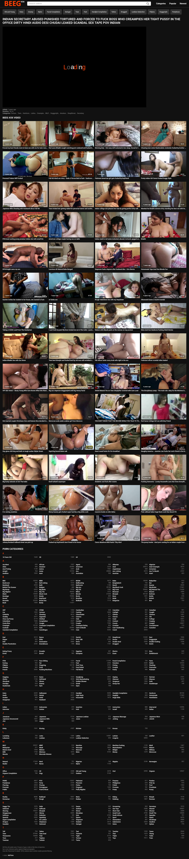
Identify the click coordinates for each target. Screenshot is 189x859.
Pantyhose (176, 12)
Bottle (151, 596)
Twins (78, 840)
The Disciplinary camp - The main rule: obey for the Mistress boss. (163, 391)
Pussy (151, 789)
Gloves (41, 681)
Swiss (115, 824)
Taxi (77, 831)
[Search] (148, 3)
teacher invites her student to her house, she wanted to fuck (23, 300)
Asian (41, 571)
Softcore (6, 815)
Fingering (42, 665)
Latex (41, 736)
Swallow (152, 822)
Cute (77, 630)
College (152, 619)
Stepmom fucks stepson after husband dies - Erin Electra (115, 269)
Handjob (79, 693)
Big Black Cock (118, 587)
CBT (4, 610)
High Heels (80, 695)
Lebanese (6, 738)
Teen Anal (42, 834)
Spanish (5, 817)
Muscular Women (45, 754)
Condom (79, 621)
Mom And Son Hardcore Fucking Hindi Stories (157, 330)
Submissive (117, 822)
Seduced (6, 809)
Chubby (5, 617)
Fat (40, 663)
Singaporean (7, 813)
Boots (78, 596)
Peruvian (79, 783)
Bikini (78, 592)
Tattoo (114, 12)
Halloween (43, 693)
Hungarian (6, 700)
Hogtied (115, 695)
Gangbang (79, 677)
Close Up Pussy (8, 619)
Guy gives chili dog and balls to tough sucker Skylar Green (23, 451)
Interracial (152, 707)
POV (40, 781)
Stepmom (79, 820)
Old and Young (10, 12)
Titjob (115, 836)
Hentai (41, 695)
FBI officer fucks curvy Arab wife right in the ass (111, 360)
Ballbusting (80, 583)
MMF (41, 745)
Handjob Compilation (99, 12)
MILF (47, 113)
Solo (77, 815)
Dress (78, 644)
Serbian (78, 809)
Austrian (116, 573)
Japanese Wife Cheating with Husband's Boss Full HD (21, 209)
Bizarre (151, 592)
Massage (79, 748)
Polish (115, 785)
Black (4, 594)
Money (115, 752)
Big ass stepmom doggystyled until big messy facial (67, 391)
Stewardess (117, 820)
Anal (114, 567)
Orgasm (152, 771)
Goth (151, 681)
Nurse (41, 764)
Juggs (41, 721)
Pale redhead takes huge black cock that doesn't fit (158, 512)
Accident (6, 565)
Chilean (115, 614)
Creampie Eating (81, 625)
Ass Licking (117, 571)
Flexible (5, 667)
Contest (115, 621)
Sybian (151, 824)
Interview (6, 709)
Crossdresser (154, 625)
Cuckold (5, 628)
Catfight (115, 612)
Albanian (116, 565)
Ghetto (5, 679)
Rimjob (151, 797)
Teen (77, 12)
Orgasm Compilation (10, 773)
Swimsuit (42, 824)
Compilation (43, 621)
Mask (41, 748)
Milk (4, 752)
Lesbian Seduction (138, 12)
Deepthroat (72, 113)
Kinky (4, 728)
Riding (115, 797)
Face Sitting (43, 661)
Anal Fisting (7, 569)
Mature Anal (7, 750)
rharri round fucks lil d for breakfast (107, 451)
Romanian (6, 799)
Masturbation (117, 748)
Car (4, 612)
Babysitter (152, 581)
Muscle (5, 754)
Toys (114, 838)
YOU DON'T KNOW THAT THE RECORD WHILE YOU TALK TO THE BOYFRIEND (117, 421)
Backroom (6, 583)
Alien (4, 567)
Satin (41, 806)
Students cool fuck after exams (106, 482)
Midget (115, 750)
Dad (4, 637)
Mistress (42, 752)
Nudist (5, 764)
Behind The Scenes (9, 587)
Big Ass (78, 587)
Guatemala (6, 686)
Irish (77, 709)
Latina (33, 113)
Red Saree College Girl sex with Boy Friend (156, 421)
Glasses (152, 679)
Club (77, 619)
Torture (13, 113)
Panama (115, 781)
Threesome (6, 836)
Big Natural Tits (154, 589)
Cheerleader (80, 614)
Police (78, 785)
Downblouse (43, 644)
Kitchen (78, 728)
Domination (43, 642)
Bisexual (116, 592)
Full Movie (79, 670)
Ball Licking (43, 583)
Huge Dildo (116, 697)
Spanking (42, 817)
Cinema (78, 617)
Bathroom (79, 585)
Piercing (5, 785)
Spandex (152, 815)
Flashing (152, 665)
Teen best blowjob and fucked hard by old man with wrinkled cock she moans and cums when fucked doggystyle (71, 360)
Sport (114, 817)
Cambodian (80, 610)
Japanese (42, 717)
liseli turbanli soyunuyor (57, 482)
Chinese (152, 614)
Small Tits (152, 813)
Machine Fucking (118, 745)
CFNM (41, 610)
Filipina (152, 12)
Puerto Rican (43, 789)
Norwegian (153, 762)
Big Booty (6, 589)
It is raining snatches (10, 512)
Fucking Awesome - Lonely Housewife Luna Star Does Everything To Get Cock (163, 482)
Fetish (151, 663)
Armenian (152, 569)
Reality (5, 797)
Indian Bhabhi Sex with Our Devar (14, 360)
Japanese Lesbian (82, 717)
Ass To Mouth (154, 571)
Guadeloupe (153, 684)
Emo (150, 651)
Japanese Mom (154, 717)
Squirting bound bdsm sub (58, 451)
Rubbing (115, 799)
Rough (41, 799)
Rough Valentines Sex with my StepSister (109, 300)
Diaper (5, 639)
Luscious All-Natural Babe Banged (61, 269)
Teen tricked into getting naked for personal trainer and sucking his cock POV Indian (71, 209)
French (5, 670)
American (79, 567)
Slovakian (79, 813)
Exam (114, 653)
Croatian (116, 625)
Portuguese (43, 787)
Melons (41, 750)
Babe (114, 581)
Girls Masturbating (82, 679)
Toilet (151, 836)
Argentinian (117, 569)
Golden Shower (81, 681)
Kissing (41, 728)
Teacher (115, 831)
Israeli (115, 709)
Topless (42, 838)
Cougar (41, 623)
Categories (161, 3)
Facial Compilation (53, 12)
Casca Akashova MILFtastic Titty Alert (108, 542)
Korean (115, 728)
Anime (41, 569)
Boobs (41, 596)
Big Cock (116, 589)
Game (41, 677)
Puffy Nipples (80, 789)
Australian (79, 573)
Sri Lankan (43, 820)
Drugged (124, 12)
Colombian (6, 621)
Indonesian (43, 707)
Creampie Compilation (47, 625)
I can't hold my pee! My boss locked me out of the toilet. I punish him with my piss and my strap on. (71, 330)
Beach (115, 585)
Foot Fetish (80, 667)
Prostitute (152, 787)
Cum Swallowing (118, 628)
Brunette (6, 600)
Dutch (151, 644)
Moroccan (152, 752)
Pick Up (152, 783)
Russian (152, 799)
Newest (183, 3)
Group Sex (116, 684)
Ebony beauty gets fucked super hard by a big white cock (68, 512)
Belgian (42, 587)
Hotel (41, 697)
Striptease (42, 822)
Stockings (152, 820)
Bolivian (152, 594)
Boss (114, 596)
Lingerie (115, 738)
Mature (151, 748)
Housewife (79, 697)
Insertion (79, 707)
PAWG (5, 781)
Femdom (116, 663)
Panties (152, 781)
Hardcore (26, 113)
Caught (151, 612)
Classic (115, 617)
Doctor (115, 639)
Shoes (78, 811)
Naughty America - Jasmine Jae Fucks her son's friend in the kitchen (163, 451)
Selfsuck (42, 809)
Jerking (115, 719)
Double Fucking (154, 642)
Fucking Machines (45, 670)
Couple (78, 623)
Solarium (42, 815)
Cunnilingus (43, 630)
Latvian (115, 736)
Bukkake (79, 600)
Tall (4, 831)
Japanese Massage (119, 717)
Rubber (78, 799)
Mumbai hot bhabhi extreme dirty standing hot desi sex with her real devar (163, 209)
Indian (5, 707)
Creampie (40, 113)
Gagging (5, 677)
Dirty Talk (79, 639)
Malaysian (6, 748)
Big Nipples (7, 592)
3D (40, 557)
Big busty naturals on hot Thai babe (15, 482)
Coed (114, 619)
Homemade (153, 695)
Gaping (115, 677)
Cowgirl (152, 623)
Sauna (78, 806)
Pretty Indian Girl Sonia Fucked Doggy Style (156, 178)
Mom (78, 752)
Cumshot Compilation (10, 630)
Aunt (41, 573)
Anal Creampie (154, 567)
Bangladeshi (117, 583)
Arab (77, 569)
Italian (151, 709)
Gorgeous (116, 681)
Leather (152, 736)
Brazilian (79, 598)
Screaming (116, 806)
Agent (78, 565)
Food (41, 667)
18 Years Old (7, 557)
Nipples (115, 762)
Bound (5, 598)
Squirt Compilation (9, 820)
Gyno (78, 686)
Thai (114, 834)
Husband (42, 700)
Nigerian (79, 762)
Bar (150, 583)
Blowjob (115, 594)
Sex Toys (116, 809)
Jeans (78, 719)
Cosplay (152, 621)
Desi (150, 637)
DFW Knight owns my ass (11, 269)
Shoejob (42, 811)
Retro (78, 797)
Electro (115, 651)
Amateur (63, 113)
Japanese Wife (44, 719)
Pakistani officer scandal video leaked (154, 360)
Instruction (116, 707)
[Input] (89, 4)
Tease (151, 831)
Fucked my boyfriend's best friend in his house (65, 542)
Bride (114, 598)
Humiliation (153, 697)
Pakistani (79, 781)
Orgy (40, 773)
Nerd (41, 762)
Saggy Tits (6, 806)
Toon (4, 838)
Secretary (80, 113)
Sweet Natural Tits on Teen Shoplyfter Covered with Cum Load (116, 391)
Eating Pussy (7, 651)
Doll (4, 642)
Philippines (116, 783)
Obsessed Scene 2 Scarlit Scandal (153, 300)
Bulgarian (116, 600)
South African (117, 815)
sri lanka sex (53, 300)
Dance (41, 637)
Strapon (5, 822)
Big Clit (78, 589)
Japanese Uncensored (10, 719)
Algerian (152, 565)
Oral (114, 771)
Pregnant (79, 787)
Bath (40, 585)
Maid (151, 745)
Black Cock (43, 594)
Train (151, 838)
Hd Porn (11, 855)
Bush (4, 603)
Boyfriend (42, 598)
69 (77, 557)
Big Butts (42, 589)
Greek (78, 684)
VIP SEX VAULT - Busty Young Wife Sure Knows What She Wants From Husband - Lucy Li (25, 391)
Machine (79, 745)
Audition (5, 573)
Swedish (6, 824)
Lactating (6, 736)
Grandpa (5, 684)
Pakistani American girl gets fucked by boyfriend (112, 178)
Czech (115, 630)
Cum (40, 628)
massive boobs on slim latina (105, 512)
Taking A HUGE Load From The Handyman (17, 330)
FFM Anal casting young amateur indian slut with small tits (23, 239)
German (152, 677)
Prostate (116, 787)
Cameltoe (116, 610)
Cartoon (42, 612)
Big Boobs (152, 587)
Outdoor (79, 773)
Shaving (5, 811)
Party (41, 783)
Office (5, 771)
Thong (151, 834)
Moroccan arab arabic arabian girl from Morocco (65, 421)
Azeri (151, 573)
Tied (40, 836)
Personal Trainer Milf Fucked (13, 178)
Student (78, 822)
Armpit (5, 571)
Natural (5, 762)
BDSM (78, 581)
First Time (79, 665)
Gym (40, 686)
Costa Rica (6, 623)
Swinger (68, 12)
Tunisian (6, 840)
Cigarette (42, 617)
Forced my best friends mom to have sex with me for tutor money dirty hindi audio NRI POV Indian (25, 148)
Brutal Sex (42, 600)
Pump (115, 789)
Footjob (115, 667)
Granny (30, 12)
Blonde (78, 594)
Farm (151, 661)
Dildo (41, 639)
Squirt (151, 817)
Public (5, 789)
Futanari (152, 670)
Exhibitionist (153, 653)
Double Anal (117, 642)
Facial (78, 661)
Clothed (42, 619)
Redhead (42, 797)
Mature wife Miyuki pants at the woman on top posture (114, 330)
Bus (150, 600)
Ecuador (42, 651)
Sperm (78, 817)
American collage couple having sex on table (64, 239)
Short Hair (116, 811)
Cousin (115, 623)
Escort (41, 653)
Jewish (151, 719)
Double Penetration (9, 644)
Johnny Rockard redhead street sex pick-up (18, 542)
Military (152, 750)
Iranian (41, 709)
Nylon (40, 12)
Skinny (41, 813)
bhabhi (143, 239)
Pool (150, 785)
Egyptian (79, 651)
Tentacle (79, 834)
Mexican (79, 750)
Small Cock (116, 813)
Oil (40, 771)
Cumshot (152, 628)
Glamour (116, 679)
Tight (78, 836)
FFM (4, 661)
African (41, 565)
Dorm (78, 642)
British (151, 598)
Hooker (5, 697)
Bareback (6, 585)
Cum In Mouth (81, 628)
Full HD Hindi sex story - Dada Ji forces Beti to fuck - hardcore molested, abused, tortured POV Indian (71, 178)
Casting (78, 612)
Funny (115, 670)
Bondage (6, 596)
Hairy (21, 12)
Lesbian (42, 738)
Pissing (41, 785)
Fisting (115, 665)
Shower (152, 811)
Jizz (4, 721)
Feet (85, 12)
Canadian (152, 610)
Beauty (151, 585)
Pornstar (6, 787)
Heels (5, 695)
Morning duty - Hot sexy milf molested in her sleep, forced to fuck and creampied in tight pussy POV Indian (117, 148)
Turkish (42, 840)
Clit (150, 617)
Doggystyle (163, 12)
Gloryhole (6, 681)
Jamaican (6, 717)
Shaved (151, 809)
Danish (78, 637)
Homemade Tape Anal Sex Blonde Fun (154, 269)
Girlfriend (42, 679)
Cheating (42, 614)
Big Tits (42, 592)
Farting (5, 663)
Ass (77, 571)
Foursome (152, 667)
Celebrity (6, 614)
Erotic (5, 653)
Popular (172, 3)
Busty (41, 603)
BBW (41, 581)
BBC (4, 581)
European (79, 653)
